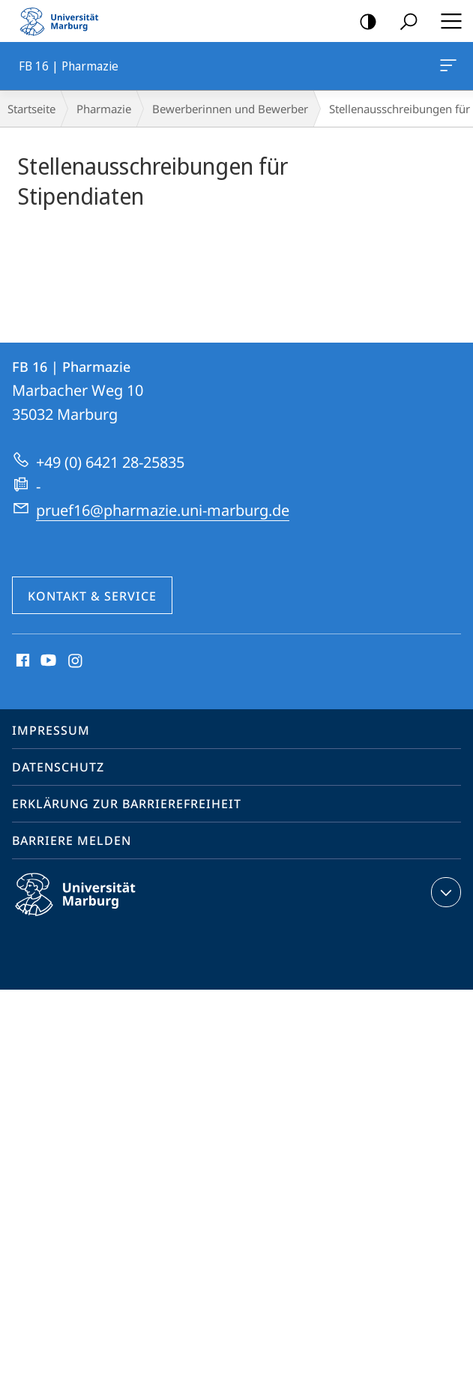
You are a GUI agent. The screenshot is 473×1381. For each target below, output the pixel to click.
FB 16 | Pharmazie (447, 68)
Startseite (31, 108)
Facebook (21, 661)
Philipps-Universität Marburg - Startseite (63, 21)
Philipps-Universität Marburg (88, 906)
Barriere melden (71, 840)
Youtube (46, 661)
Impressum (51, 730)
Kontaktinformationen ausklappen (444, 892)
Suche (403, 22)
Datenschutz (58, 767)
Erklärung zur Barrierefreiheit (126, 803)
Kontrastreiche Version (363, 22)
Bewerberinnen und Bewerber (230, 108)
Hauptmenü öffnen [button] (447, 20)
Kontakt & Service (92, 596)
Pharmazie (103, 108)
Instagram (76, 661)
